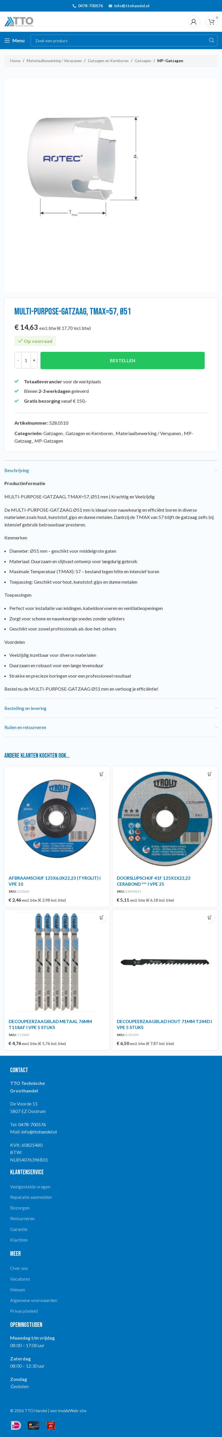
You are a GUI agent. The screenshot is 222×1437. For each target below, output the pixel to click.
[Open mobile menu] (14, 40)
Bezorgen (19, 1207)
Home (15, 60)
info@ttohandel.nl (131, 5)
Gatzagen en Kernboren (108, 60)
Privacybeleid (24, 1311)
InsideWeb (68, 1410)
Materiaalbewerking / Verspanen (54, 60)
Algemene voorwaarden (33, 1300)
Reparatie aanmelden (31, 1197)
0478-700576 (90, 5)
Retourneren (22, 1218)
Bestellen (122, 360)
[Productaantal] (26, 360)
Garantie (18, 1229)
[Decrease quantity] (18, 360)
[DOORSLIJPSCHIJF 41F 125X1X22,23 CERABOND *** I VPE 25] (165, 819)
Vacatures (20, 1278)
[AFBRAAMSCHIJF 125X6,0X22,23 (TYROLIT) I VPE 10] (57, 819)
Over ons (19, 1268)
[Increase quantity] (34, 360)
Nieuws (17, 1289)
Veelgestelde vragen (30, 1186)
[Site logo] (18, 21)
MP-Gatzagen (170, 60)
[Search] (124, 40)
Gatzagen (143, 60)
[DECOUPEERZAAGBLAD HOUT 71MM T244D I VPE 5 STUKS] (165, 962)
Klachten (19, 1239)
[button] (102, 774)
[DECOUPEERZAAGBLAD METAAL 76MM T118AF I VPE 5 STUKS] (57, 962)
